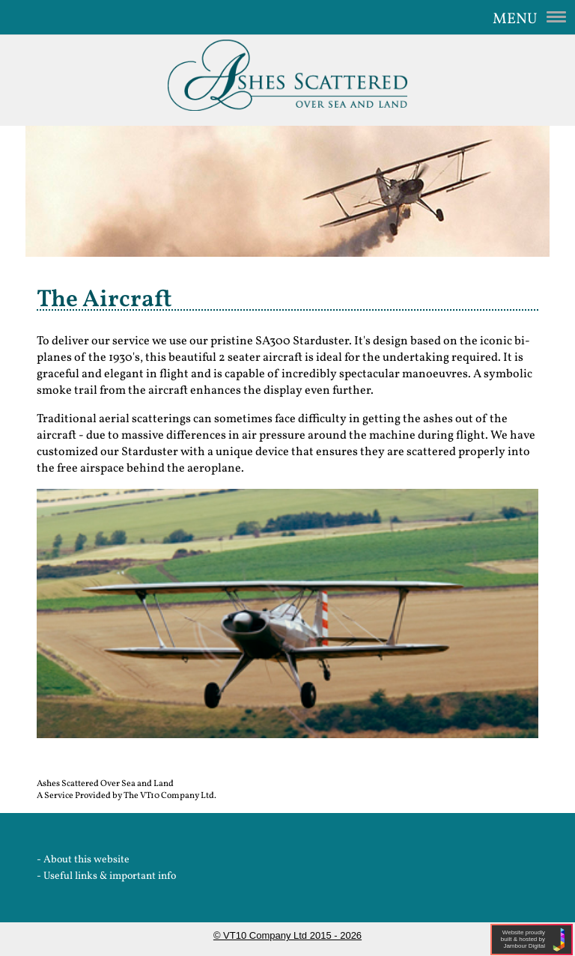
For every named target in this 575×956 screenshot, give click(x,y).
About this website (86, 860)
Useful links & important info (109, 876)
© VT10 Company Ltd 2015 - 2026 (287, 935)
